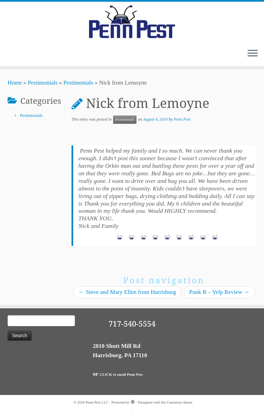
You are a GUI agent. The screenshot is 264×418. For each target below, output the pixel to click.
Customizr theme (179, 402)
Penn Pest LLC (97, 402)
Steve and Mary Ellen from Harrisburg (127, 292)
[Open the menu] (253, 53)
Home (15, 82)
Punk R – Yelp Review (219, 292)
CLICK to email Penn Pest (121, 374)
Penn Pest (182, 119)
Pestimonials (43, 82)
